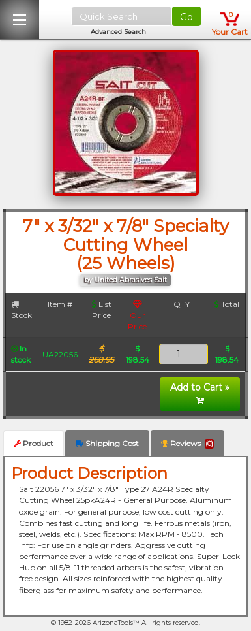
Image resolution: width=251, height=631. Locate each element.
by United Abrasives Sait (125, 280)
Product (33, 443)
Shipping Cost (107, 443)
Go (186, 17)
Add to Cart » (199, 393)
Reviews (187, 443)
